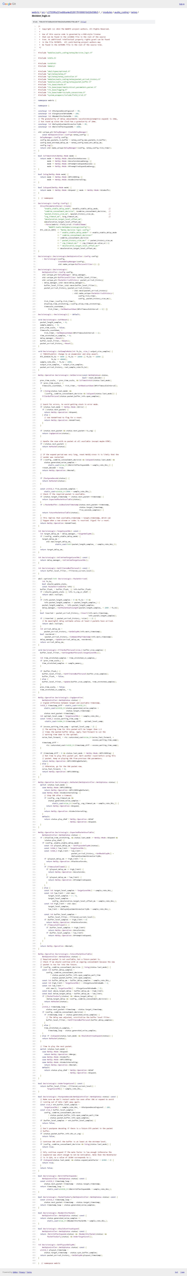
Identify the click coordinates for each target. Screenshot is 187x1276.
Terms (29, 1272)
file (83, 22)
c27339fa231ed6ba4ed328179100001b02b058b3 (72, 12)
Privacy (22, 1272)
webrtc (36, 12)
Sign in (181, 4)
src (43, 12)
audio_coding (121, 12)
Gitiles (15, 1272)
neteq (134, 12)
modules (107, 12)
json (182, 1272)
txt (176, 1272)
